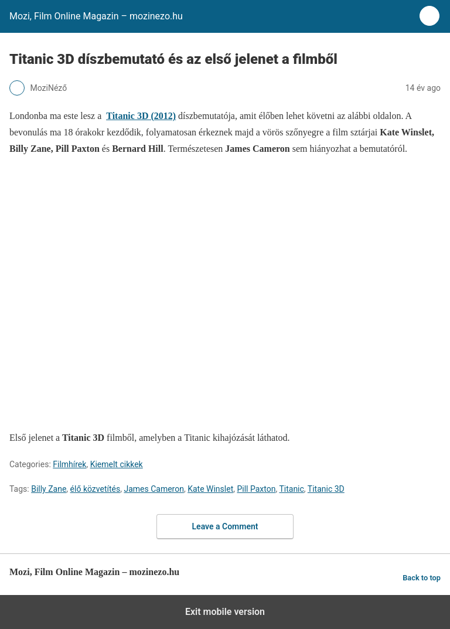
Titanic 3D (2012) (141, 116)
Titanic (291, 489)
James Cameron (154, 489)
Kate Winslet (210, 489)
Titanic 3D (326, 489)
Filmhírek (69, 464)
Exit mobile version (225, 611)
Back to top (422, 577)
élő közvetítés (95, 489)
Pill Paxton (256, 489)
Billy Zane (48, 489)
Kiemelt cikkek (116, 464)
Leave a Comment (225, 526)
